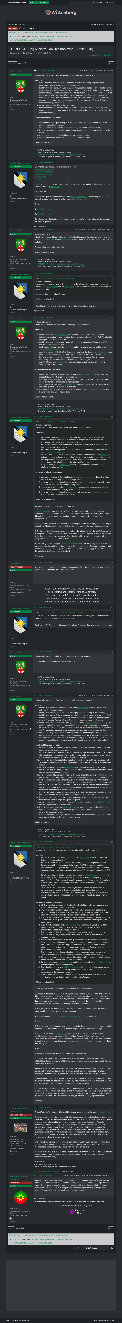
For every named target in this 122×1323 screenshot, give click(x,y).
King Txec (14, 563)
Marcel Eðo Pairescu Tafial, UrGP (44, 36)
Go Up (11, 1228)
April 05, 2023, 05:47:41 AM (43, 651)
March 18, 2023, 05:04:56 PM (43, 229)
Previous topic (95, 55)
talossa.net (40, 179)
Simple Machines (24, 1320)
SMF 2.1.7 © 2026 (12, 1320)
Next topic (108, 55)
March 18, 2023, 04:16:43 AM (45, 70)
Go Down (12, 63)
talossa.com (92, 93)
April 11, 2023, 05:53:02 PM (43, 695)
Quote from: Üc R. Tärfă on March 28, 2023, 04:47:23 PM (56, 422)
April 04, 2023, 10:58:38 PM (43, 607)
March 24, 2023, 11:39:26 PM (43, 273)
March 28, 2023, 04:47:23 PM (43, 317)
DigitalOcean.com (44, 209)
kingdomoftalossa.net (44, 172)
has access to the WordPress (52, 452)
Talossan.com (42, 511)
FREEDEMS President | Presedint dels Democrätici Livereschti (61, 154)
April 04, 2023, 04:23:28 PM (43, 416)
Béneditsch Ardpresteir (64, 36)
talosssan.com (70, 1016)
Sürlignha (46, 1171)
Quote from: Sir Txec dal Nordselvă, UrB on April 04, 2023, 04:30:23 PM (60, 613)
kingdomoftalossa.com (45, 169)
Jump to (77, 1248)
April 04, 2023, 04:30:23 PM (43, 562)
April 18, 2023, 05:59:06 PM (43, 1107)
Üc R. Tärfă (15, 71)
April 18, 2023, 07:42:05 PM (43, 1175)
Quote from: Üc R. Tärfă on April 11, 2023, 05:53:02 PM (55, 847)
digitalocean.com (95, 389)
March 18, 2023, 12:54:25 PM (43, 162)
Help (95, 1320)
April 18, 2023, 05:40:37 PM (43, 841)
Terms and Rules (103, 1320)
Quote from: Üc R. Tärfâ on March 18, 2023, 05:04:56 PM (56, 279)
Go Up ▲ (113, 1320)
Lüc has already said (79, 197)
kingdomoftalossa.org (44, 174)
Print (111, 63)
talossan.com (41, 177)
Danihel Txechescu (19, 163)
